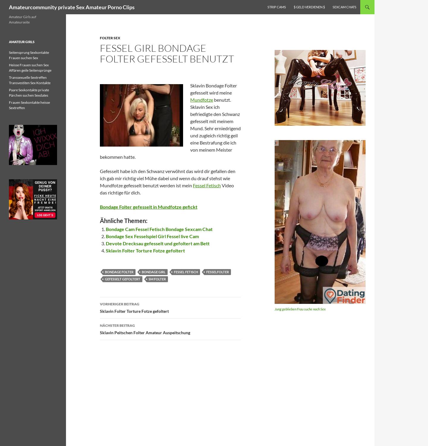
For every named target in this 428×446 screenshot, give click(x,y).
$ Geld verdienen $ (309, 7)
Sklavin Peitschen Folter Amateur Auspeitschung (170, 328)
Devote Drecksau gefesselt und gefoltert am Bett (158, 243)
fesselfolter (217, 272)
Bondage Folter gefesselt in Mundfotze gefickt (148, 207)
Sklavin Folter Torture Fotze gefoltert (145, 250)
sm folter (157, 279)
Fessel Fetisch (207, 185)
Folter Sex (110, 38)
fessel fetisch (186, 272)
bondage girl (154, 272)
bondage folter (119, 272)
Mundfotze (201, 100)
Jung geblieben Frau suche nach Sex (300, 309)
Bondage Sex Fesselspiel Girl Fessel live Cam (152, 236)
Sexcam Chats (344, 7)
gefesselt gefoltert (122, 279)
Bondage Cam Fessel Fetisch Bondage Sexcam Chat (159, 229)
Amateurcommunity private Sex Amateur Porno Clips (72, 7)
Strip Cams (277, 7)
